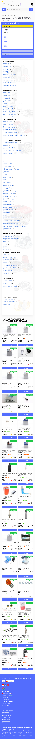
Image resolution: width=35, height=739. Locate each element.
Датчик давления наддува (9, 225)
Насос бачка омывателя (9, 285)
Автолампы (6, 254)
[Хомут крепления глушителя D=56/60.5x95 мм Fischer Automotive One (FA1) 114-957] (25, 560)
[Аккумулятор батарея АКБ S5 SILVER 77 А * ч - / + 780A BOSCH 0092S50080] (25, 375)
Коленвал (5, 174)
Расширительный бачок (9, 148)
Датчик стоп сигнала (8, 137)
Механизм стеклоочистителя (10, 286)
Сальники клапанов (8, 166)
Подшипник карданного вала (10, 114)
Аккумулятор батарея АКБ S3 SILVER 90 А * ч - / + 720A (9, 451)
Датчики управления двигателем (11, 210)
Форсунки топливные (8, 214)
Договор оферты (6, 719)
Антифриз (5, 302)
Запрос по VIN (5, 699)
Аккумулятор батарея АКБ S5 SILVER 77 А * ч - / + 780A (25, 381)
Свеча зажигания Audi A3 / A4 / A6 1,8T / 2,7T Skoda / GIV (25, 636)
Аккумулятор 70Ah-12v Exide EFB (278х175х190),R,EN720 (25, 543)
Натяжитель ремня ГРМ (9, 74)
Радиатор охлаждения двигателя (11, 142)
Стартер (5, 268)
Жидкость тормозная (8, 299)
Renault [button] (6, 51)
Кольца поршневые (8, 161)
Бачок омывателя (7, 283)
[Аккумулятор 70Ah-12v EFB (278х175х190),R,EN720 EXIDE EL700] (25, 537)
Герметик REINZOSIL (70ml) (24, 496)
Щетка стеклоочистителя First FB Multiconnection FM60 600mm (9, 636)
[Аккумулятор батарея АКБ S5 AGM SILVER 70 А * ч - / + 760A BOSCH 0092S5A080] (9, 352)
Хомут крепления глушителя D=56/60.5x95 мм (25, 566)
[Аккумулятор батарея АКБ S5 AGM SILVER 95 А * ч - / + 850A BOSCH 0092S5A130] (9, 375)
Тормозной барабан (8, 124)
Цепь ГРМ (5, 198)
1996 (5, 41)
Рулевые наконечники (8, 93)
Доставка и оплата (17, 1)
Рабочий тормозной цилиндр (10, 132)
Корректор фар (7, 275)
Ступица (5, 103)
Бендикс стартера (7, 270)
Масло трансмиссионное (9, 301)
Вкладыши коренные (8, 182)
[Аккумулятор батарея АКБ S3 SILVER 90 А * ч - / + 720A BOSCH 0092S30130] (9, 444)
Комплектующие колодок (9, 129)
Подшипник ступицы (8, 101)
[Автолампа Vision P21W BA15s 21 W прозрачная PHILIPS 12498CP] (25, 398)
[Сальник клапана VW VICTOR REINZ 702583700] (9, 421)
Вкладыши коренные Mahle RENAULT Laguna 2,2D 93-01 (25, 613)
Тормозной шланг (7, 130)
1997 (5, 43)
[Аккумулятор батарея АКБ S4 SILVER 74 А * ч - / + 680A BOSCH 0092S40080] (25, 421)
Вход (31, 1)
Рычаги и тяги (6, 100)
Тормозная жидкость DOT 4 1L (25, 658)
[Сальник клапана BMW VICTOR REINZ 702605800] (9, 606)
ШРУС (4, 239)
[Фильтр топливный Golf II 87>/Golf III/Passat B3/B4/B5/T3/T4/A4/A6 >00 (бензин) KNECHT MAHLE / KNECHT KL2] (9, 490)
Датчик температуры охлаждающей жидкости (14, 226)
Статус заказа (5, 712)
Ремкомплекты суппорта (9, 127)
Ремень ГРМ (6, 69)
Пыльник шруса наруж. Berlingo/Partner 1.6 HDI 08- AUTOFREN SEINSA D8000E (24, 358)
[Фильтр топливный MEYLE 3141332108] (9, 652)
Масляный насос (7, 177)
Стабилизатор (6, 83)
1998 (5, 45)
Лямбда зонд (6, 215)
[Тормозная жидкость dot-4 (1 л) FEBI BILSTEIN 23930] (9, 467)
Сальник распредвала (8, 172)
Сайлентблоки (6, 109)
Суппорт (5, 134)
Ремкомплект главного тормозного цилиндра (14, 135)
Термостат (5, 145)
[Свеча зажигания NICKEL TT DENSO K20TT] (9, 513)
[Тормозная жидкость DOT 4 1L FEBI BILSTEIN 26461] (26, 652)
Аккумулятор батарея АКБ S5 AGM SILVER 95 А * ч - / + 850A (9, 381)
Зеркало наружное (8, 280)
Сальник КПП (6, 249)
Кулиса (5, 247)
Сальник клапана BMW (7, 612)
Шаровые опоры (7, 98)
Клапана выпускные (8, 164)
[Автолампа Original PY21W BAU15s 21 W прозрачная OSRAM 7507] (9, 583)
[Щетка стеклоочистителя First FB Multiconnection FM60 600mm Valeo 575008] (9, 629)
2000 (5, 31)
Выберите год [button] (8, 26)
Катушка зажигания (8, 259)
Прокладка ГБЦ (7, 206)
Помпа (4, 75)
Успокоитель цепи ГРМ (8, 199)
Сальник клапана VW (7, 427)
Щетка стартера (7, 273)
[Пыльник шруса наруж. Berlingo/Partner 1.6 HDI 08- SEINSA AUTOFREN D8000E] (25, 352)
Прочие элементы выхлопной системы (12, 223)
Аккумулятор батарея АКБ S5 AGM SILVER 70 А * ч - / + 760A (9, 358)
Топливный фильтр (7, 68)
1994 (5, 38)
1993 (5, 36)
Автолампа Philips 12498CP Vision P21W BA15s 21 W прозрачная (24, 404)
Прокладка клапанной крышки (10, 207)
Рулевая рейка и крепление (10, 104)
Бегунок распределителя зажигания (12, 260)
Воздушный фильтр (7, 66)
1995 (5, 39)
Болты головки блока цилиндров (11, 169)
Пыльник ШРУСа (7, 243)
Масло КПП (21, 519)
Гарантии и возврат (7, 717)
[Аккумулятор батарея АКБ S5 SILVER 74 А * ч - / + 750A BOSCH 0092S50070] (25, 328)
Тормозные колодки (8, 121)
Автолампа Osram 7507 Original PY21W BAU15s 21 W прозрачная (9, 589)
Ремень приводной (8, 77)
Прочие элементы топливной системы (12, 217)
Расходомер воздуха (8, 218)
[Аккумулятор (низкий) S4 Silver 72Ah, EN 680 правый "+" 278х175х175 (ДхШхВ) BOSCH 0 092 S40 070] (25, 444)
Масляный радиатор (8, 147)
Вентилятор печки (7, 153)
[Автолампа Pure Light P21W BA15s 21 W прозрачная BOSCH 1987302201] (26, 467)
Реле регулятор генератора (10, 267)
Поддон (5, 179)
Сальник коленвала (8, 176)
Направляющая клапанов (9, 187)
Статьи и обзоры (6, 721)
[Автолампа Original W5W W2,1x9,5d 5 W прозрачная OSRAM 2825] (9, 398)
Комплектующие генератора (10, 265)
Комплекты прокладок (8, 209)
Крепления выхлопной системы (11, 220)
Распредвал (6, 171)
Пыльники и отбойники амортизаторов (12, 112)
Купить (9, 345)
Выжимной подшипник (8, 236)
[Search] (31, 9)
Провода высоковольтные (9, 257)
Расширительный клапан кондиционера (13, 150)
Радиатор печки (7, 151)
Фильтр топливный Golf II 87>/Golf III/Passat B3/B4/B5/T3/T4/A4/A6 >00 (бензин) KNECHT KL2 (8, 497)
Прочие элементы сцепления (10, 238)
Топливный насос (7, 212)
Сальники (5, 244)
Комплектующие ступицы (9, 116)
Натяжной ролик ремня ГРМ (10, 191)
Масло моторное (7, 304)
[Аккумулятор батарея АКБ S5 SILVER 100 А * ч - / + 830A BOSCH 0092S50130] (9, 328)
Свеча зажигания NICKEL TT (8, 519)
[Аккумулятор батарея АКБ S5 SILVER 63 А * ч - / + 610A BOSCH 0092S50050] (9, 537)
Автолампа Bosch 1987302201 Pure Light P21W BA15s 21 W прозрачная (25, 474)
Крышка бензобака (8, 228)
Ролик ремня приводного (9, 79)
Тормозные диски (7, 122)
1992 (5, 34)
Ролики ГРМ (6, 72)
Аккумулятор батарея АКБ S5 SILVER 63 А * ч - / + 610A (9, 543)
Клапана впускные (7, 163)
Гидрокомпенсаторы (8, 168)
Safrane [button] (6, 54)
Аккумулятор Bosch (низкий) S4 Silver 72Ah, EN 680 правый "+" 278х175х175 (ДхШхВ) (25, 451)
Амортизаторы (7, 92)
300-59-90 (14, 4)
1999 (5, 47)
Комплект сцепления (8, 235)
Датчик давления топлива (9, 229)
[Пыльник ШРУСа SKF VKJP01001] (9, 560)
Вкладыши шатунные (8, 183)
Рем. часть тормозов (23, 589)
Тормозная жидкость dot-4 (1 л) (9, 473)
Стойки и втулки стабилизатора (11, 111)
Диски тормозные (7, 82)
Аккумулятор (6, 63)
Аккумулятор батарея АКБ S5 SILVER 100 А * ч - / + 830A (9, 335)
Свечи (4, 87)
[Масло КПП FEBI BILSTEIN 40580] (26, 513)
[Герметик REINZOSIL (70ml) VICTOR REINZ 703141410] (26, 490)
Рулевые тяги (6, 95)
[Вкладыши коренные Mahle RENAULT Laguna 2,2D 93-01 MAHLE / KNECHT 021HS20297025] (26, 606)
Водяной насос (7, 144)
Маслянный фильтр (8, 64)
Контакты (26, 1)
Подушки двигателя (8, 185)
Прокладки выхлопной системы (11, 221)
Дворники (5, 281)
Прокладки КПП (7, 246)
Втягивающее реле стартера (10, 271)
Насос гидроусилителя (9, 97)
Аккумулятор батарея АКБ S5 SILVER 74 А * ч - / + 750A (25, 335)
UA (3, 1)
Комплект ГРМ (6, 71)
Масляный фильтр (7, 202)
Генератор (5, 264)
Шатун (4, 180)
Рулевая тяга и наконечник (9, 85)
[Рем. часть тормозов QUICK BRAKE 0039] (25, 583)
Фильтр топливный (6, 658)
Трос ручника (6, 126)
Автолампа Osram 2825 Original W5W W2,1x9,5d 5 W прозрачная (9, 404)
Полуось (5, 241)
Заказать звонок (6, 697)
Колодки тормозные (8, 80)
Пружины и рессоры (8, 106)
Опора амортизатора (8, 108)
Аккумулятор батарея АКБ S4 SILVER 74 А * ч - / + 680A (25, 428)
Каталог (4, 722)
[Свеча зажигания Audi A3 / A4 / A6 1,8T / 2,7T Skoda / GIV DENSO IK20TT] (25, 629)
